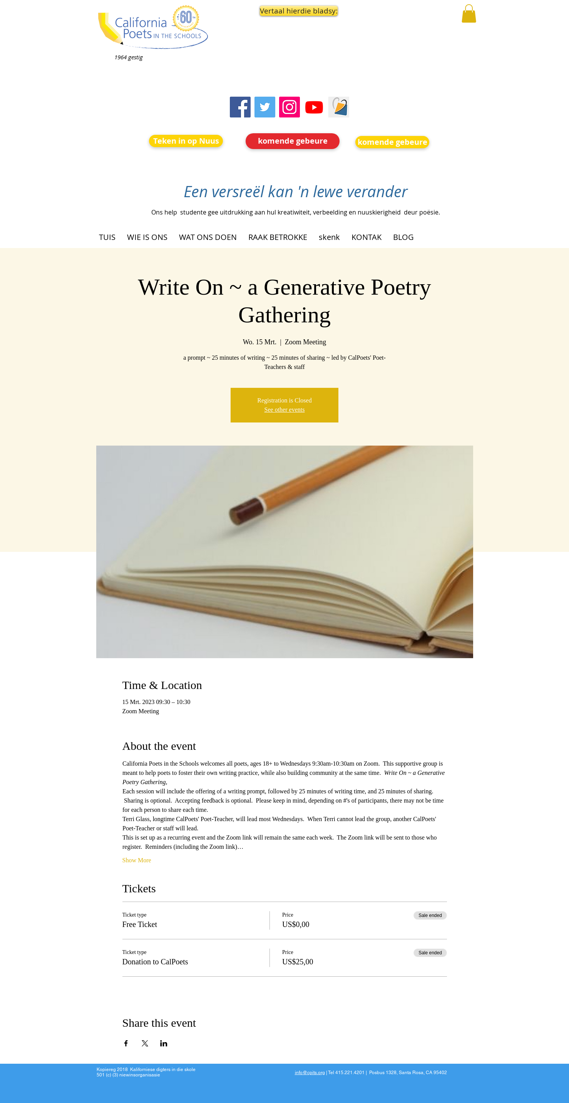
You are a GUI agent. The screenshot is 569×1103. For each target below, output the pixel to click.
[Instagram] (289, 107)
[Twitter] (264, 107)
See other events (284, 409)
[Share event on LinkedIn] (163, 1043)
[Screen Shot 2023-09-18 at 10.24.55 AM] (338, 107)
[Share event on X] (145, 1043)
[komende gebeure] (293, 141)
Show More (136, 860)
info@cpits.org (310, 1072)
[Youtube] (314, 107)
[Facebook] (240, 107)
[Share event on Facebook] (126, 1043)
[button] (293, 11)
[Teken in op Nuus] (186, 141)
